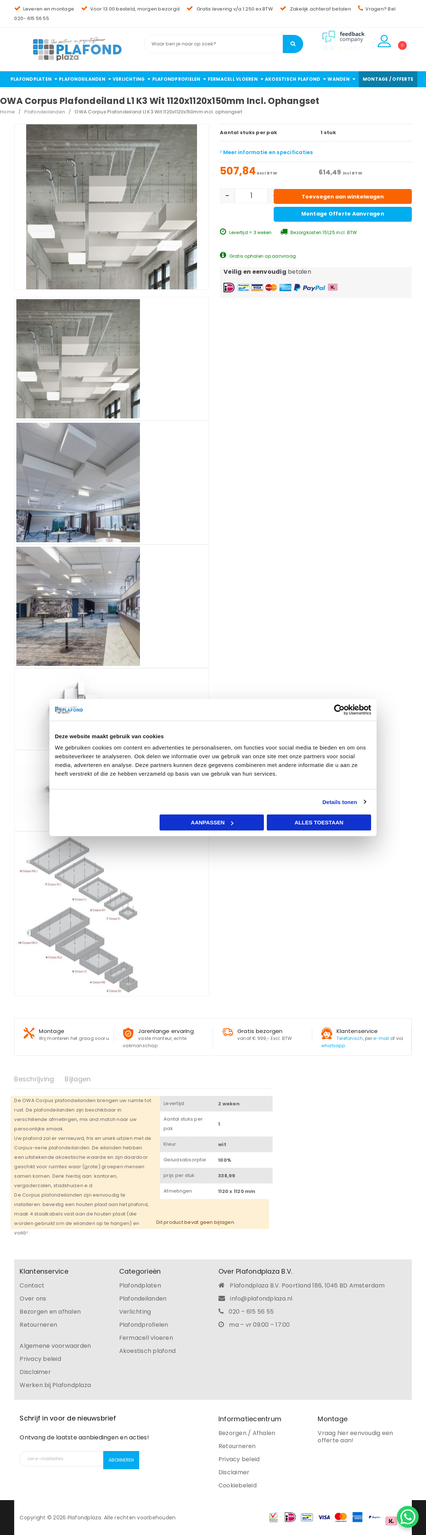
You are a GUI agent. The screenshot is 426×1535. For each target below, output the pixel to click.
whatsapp (333, 1045)
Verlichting (135, 1311)
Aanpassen (212, 822)
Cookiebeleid (237, 1485)
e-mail (381, 1038)
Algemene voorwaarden (55, 1346)
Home (7, 111)
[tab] (39, 1079)
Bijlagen (78, 1079)
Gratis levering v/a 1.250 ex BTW (229, 8)
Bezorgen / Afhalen (247, 1433)
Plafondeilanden (44, 111)
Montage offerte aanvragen (342, 213)
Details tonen (339, 802)
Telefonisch (350, 1038)
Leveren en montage (44, 8)
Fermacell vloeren (146, 1338)
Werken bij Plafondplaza (55, 1385)
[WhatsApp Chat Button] (408, 1517)
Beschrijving (34, 1079)
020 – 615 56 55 (251, 1311)
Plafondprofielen (143, 1325)
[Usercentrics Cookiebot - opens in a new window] (339, 709)
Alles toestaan (318, 822)
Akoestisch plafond (147, 1351)
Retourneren (38, 1325)
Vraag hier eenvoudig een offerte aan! (355, 1436)
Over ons (33, 1298)
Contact (32, 1285)
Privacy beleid (40, 1359)
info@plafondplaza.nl (261, 1298)
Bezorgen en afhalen (50, 1311)
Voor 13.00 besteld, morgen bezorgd (130, 8)
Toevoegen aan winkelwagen (343, 196)
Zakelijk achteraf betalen (315, 8)
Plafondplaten (140, 1285)
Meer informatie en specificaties (266, 152)
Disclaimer (35, 1372)
